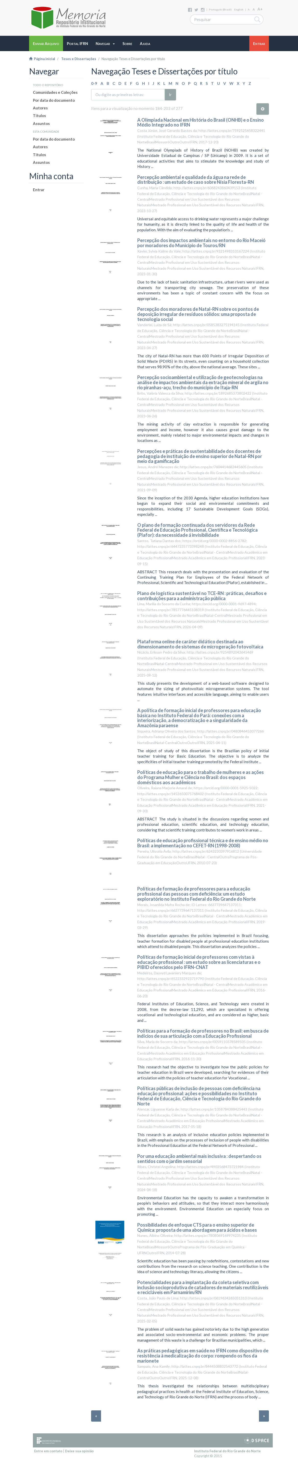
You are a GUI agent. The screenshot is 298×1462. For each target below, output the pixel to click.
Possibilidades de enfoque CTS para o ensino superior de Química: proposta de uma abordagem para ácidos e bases (197, 1227)
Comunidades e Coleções (55, 92)
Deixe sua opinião (79, 1451)
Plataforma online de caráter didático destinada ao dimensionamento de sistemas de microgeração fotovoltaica (200, 644)
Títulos (39, 115)
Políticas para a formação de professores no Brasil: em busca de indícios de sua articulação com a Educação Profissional (203, 1033)
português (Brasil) (220, 9)
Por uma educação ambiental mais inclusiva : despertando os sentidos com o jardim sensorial (199, 1158)
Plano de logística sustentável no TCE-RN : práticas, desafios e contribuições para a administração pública (202, 595)
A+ (260, 9)
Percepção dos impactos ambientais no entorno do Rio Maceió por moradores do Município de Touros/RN (201, 242)
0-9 (94, 83)
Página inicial (42, 59)
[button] (105, 43)
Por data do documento (54, 100)
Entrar (38, 189)
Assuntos (41, 123)
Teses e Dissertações (78, 59)
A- (249, 9)
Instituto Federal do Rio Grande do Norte (227, 1451)
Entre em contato (48, 1451)
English (238, 9)
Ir (170, 94)
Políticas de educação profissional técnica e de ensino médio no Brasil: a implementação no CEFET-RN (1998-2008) (202, 843)
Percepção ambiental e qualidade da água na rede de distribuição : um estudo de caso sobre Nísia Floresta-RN (195, 179)
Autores (40, 108)
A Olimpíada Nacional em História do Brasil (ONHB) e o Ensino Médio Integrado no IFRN (200, 122)
